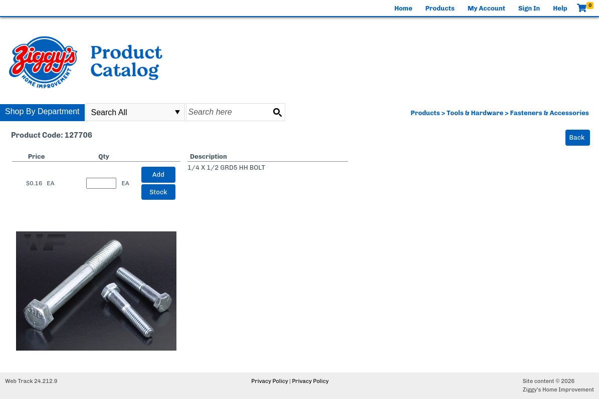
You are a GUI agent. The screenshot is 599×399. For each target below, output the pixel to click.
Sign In (529, 8)
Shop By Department (42, 111)
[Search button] (277, 112)
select (177, 112)
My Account (486, 8)
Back (577, 137)
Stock (158, 192)
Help (560, 8)
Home (403, 8)
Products (440, 8)
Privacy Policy (269, 381)
